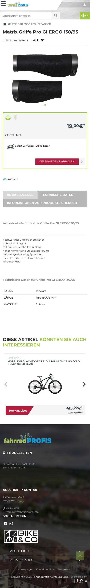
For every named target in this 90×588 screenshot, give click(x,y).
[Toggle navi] (3, 3)
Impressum (65, 569)
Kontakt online (45, 569)
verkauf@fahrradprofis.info (21, 511)
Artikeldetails (20, 195)
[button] (45, 105)
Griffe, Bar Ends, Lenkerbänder (27, 24)
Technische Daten (57, 195)
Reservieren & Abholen (57, 161)
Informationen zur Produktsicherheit (42, 203)
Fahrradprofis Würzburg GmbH (52, 576)
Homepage (25, 569)
